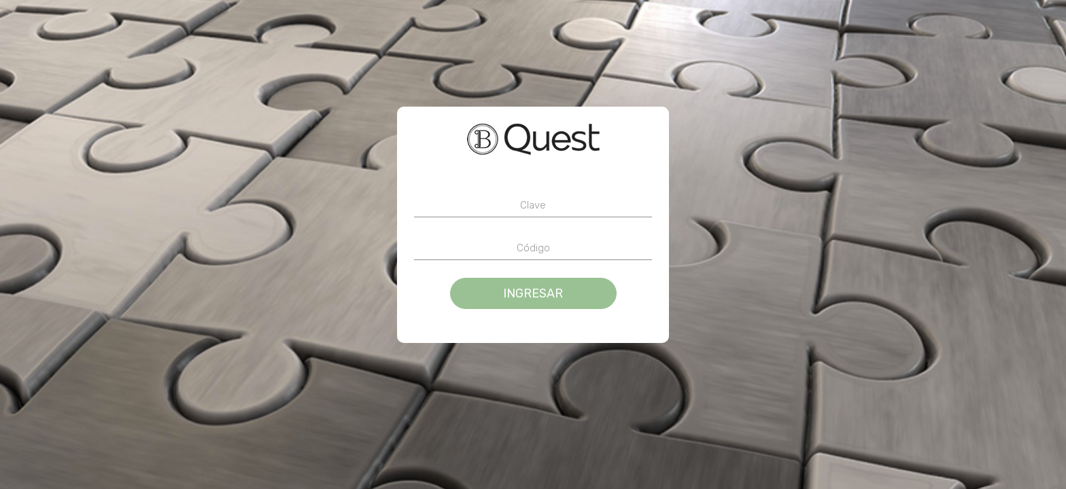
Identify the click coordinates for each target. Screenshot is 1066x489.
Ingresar (533, 293)
